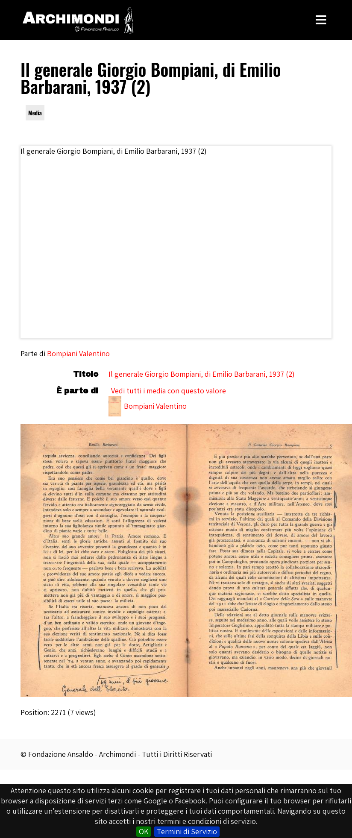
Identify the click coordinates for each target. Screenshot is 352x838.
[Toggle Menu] (321, 20)
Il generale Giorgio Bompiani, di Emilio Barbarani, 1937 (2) (202, 374)
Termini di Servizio (187, 831)
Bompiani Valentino (78, 353)
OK (143, 831)
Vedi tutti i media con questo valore (168, 391)
